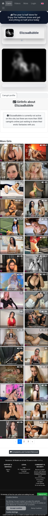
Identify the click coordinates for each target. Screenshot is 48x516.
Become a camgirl (40, 469)
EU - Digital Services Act (24, 469)
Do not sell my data (40, 485)
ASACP (40, 476)
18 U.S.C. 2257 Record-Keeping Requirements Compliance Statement (40, 473)
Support (8, 469)
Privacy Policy (40, 479)
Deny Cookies (36, 508)
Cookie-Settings (40, 483)
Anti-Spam (40, 481)
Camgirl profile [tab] (8, 95)
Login (33, 3)
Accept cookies (16, 508)
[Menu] (3, 8)
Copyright (24, 471)
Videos (17, 3)
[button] (42, 3)
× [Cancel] (44, 498)
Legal (24, 467)
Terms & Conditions (40, 478)
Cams (8, 3)
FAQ (8, 471)
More (25, 3)
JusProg (40, 460)
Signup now (42, 494)
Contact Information (24, 473)
